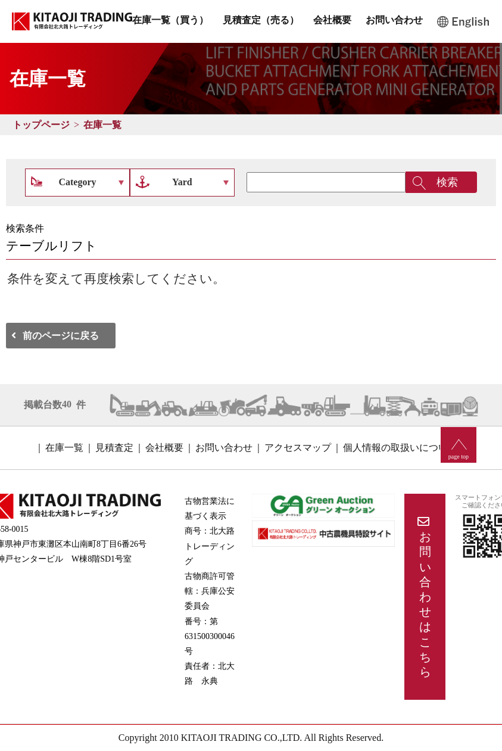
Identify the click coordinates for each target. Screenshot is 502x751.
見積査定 (114, 448)
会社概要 (332, 20)
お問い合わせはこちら (425, 604)
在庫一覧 (102, 125)
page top (458, 456)
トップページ (41, 125)
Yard (182, 182)
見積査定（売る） (261, 20)
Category (77, 182)
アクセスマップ (297, 448)
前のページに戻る (61, 336)
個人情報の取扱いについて (400, 448)
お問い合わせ (394, 20)
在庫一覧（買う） (170, 20)
